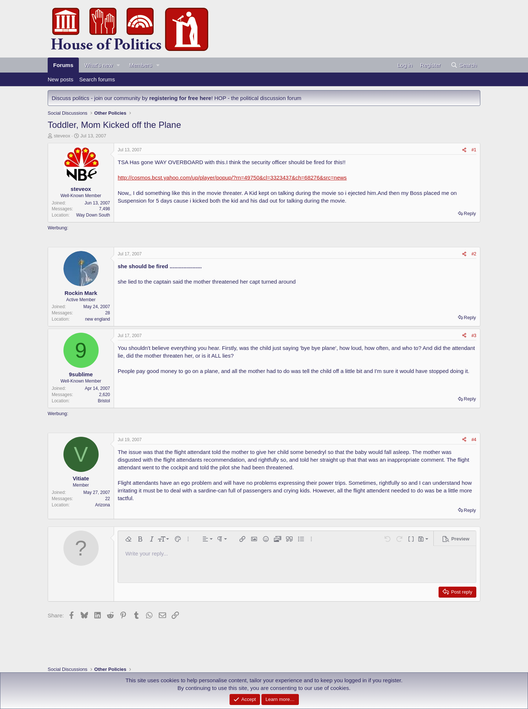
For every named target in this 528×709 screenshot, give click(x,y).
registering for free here (180, 98)
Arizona (102, 504)
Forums (63, 65)
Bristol (104, 400)
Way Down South (93, 215)
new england (97, 319)
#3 (474, 335)
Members (140, 65)
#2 (474, 253)
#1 (474, 149)
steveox (62, 136)
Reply (470, 213)
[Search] (463, 65)
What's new (98, 65)
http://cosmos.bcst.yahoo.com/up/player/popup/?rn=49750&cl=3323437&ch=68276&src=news (232, 177)
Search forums (97, 79)
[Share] (464, 150)
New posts (60, 79)
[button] (118, 65)
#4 (474, 439)
